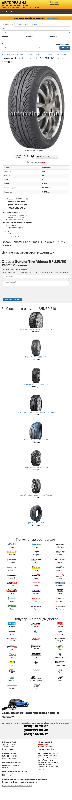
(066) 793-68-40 (21, 8)
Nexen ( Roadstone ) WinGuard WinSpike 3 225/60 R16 (36, 412)
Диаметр (53, 36)
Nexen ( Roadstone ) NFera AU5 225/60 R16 (36, 495)
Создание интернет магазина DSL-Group (17, 786)
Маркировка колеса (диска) (48, 753)
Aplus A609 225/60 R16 (36, 523)
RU (3, 768)
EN (5, 768)
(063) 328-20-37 (35, 8)
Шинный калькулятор (45, 760)
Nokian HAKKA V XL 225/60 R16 (36, 357)
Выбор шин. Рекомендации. (48, 758)
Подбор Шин (8, 24)
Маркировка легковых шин (47, 756)
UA (8, 768)
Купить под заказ (46, 157)
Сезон (4, 44)
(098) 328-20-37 (8, 8)
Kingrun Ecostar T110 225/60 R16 (36, 384)
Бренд (4, 29)
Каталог (7, 12)
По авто (34, 24)
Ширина (5, 36)
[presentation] (20, 292)
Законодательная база (46, 749)
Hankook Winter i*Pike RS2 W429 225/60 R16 (36, 329)
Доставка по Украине (11, 212)
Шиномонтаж (43, 744)
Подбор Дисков (22, 24)
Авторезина (14, 2)
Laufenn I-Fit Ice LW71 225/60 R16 (36, 467)
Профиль (29, 36)
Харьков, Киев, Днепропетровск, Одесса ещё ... (19, 782)
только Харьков (63, 44)
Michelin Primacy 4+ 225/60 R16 (36, 440)
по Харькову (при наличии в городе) (17, 223)
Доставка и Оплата (45, 747)
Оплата (6, 231)
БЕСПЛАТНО (52, 18)
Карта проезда (7, 749)
